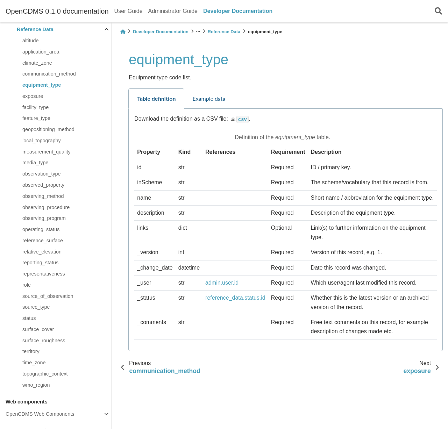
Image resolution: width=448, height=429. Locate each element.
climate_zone (37, 63)
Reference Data (35, 29)
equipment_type (41, 85)
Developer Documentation (237, 11)
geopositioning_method (48, 129)
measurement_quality (46, 152)
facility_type (35, 107)
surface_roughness (43, 340)
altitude (30, 40)
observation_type (41, 174)
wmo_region (36, 385)
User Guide (128, 11)
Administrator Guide (173, 11)
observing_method (43, 196)
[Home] (122, 31)
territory (31, 351)
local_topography (41, 140)
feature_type (36, 118)
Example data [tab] (208, 98)
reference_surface (42, 240)
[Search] (438, 11)
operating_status (40, 229)
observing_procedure (46, 207)
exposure (32, 96)
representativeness (43, 274)
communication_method (49, 74)
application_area (40, 52)
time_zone (33, 362)
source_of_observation (47, 296)
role (26, 285)
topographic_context (45, 374)
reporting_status (40, 262)
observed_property (43, 185)
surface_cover (38, 329)
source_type (36, 307)
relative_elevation (42, 252)
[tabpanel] (285, 230)
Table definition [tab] (156, 98)
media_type (35, 162)
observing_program (44, 218)
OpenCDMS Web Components (40, 414)
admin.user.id (222, 283)
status (29, 318)
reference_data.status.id (235, 298)
